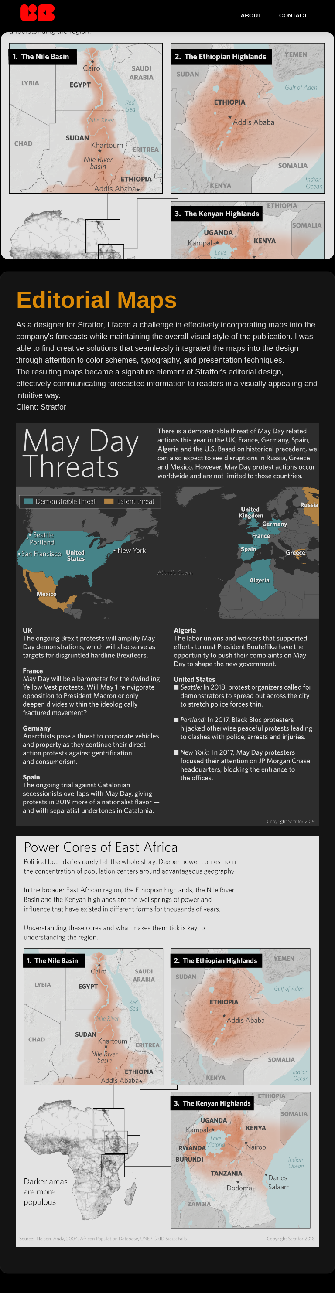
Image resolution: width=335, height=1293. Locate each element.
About (251, 15)
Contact (293, 15)
